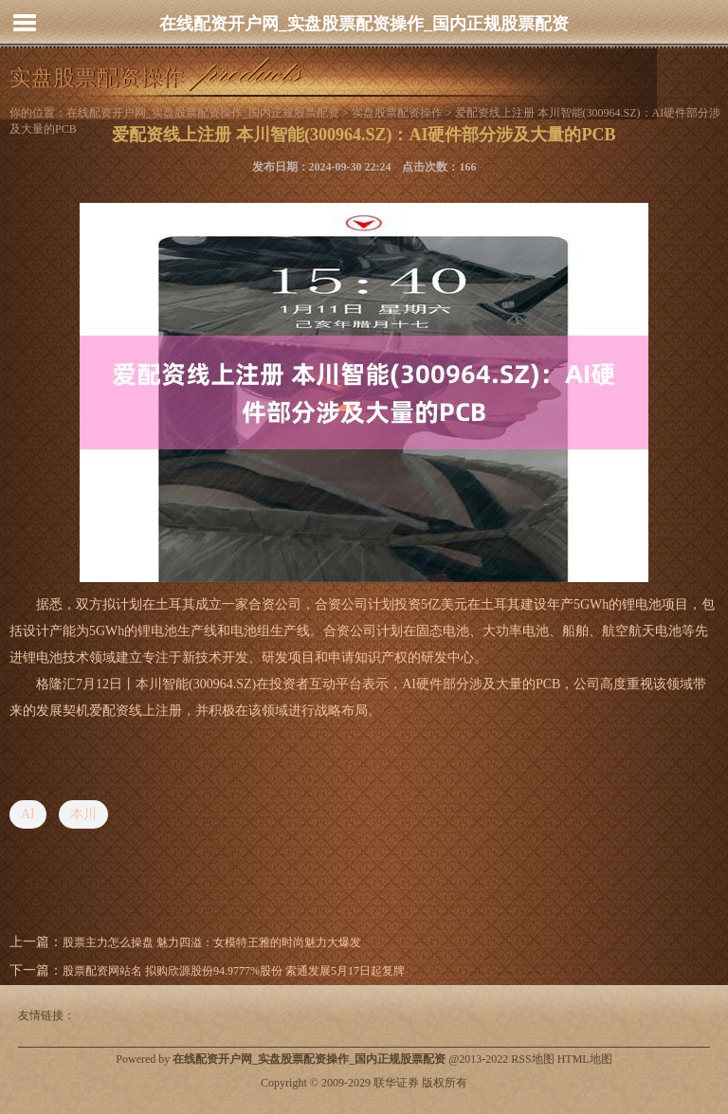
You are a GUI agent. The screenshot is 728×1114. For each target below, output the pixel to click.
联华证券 (396, 1082)
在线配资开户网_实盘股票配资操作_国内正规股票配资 (364, 23)
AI (28, 814)
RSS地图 (532, 1059)
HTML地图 (584, 1059)
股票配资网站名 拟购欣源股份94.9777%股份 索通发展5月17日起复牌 (234, 970)
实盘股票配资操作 (397, 112)
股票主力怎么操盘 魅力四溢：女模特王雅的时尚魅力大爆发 (212, 942)
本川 (83, 814)
